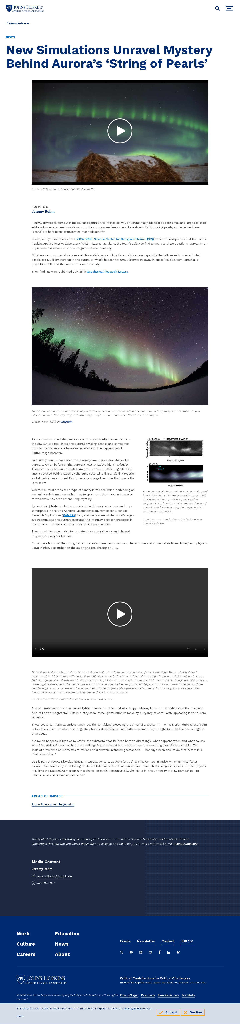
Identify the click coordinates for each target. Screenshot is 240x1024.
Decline (196, 1012)
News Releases (19, 23)
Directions (148, 995)
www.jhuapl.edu (186, 843)
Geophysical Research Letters (107, 271)
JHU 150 (187, 941)
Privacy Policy (133, 1008)
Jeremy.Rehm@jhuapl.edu (54, 876)
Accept (171, 1012)
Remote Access (168, 995)
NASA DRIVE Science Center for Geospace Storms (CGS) (115, 239)
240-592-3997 (46, 883)
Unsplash (66, 421)
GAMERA (69, 515)
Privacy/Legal (129, 995)
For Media (188, 995)
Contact (168, 941)
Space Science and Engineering (53, 804)
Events (125, 941)
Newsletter (146, 941)
